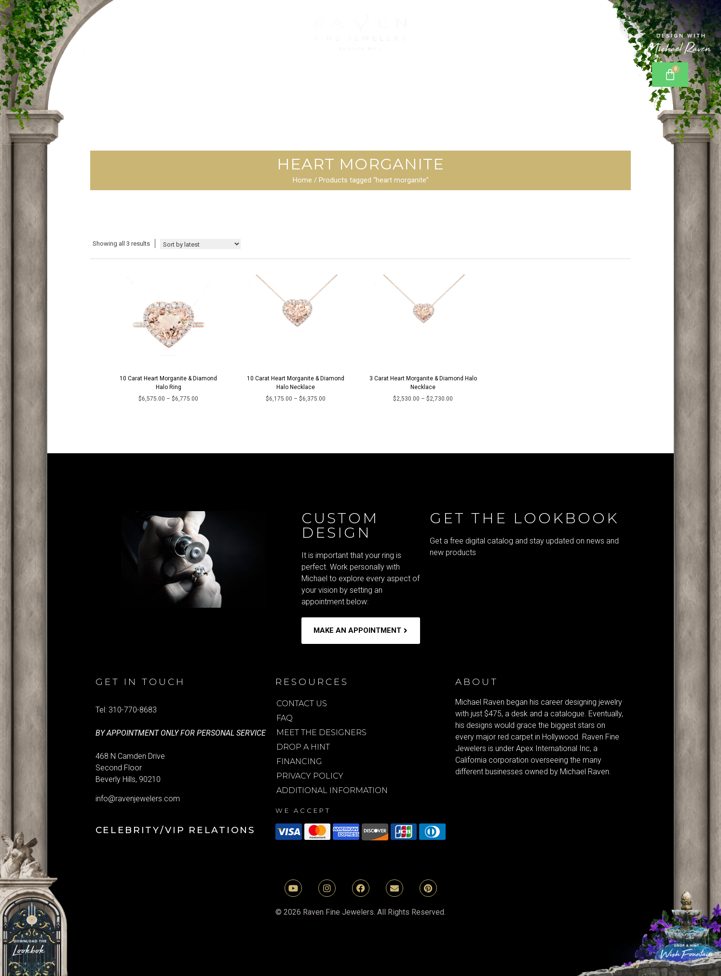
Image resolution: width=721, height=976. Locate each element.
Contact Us (301, 703)
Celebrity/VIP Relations (175, 830)
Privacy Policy (309, 776)
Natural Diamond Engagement (201, 69)
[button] (201, 70)
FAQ (284, 718)
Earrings (582, 69)
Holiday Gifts (428, 91)
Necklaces (227, 91)
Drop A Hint (303, 747)
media (507, 91)
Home (302, 180)
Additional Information (332, 790)
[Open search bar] (625, 70)
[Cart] (670, 74)
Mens (345, 91)
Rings (291, 91)
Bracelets (509, 69)
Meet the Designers (321, 732)
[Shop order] (200, 244)
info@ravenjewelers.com (137, 798)
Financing (299, 761)
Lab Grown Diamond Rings (387, 69)
